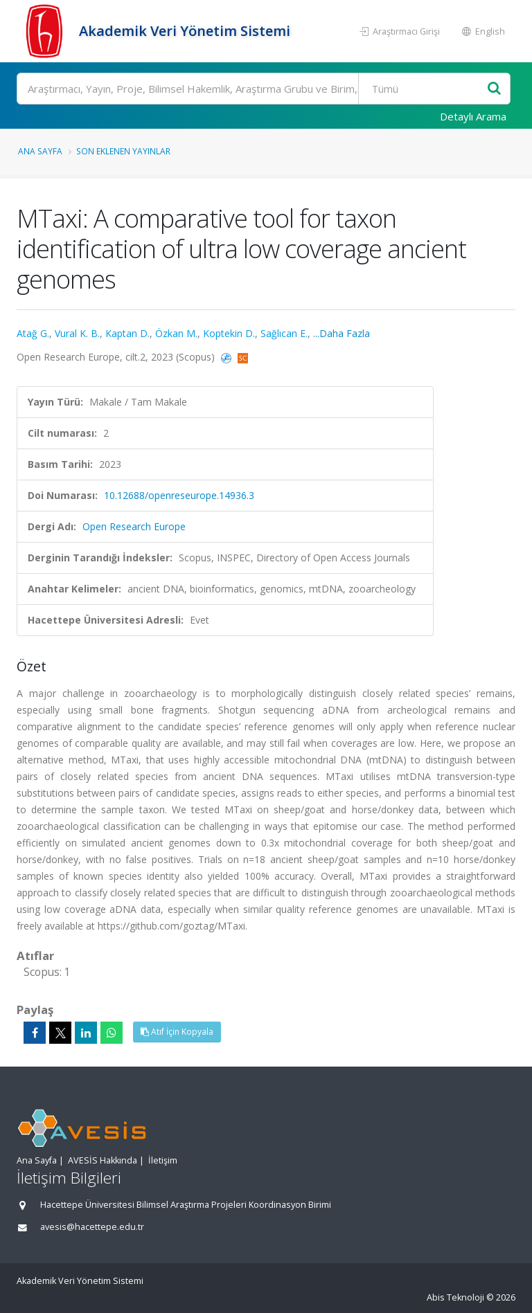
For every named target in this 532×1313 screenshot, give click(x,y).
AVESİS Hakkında (102, 1160)
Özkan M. (176, 333)
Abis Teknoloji (455, 1297)
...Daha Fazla (341, 333)
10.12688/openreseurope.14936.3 (179, 495)
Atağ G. (33, 333)
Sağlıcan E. (284, 333)
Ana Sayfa (40, 150)
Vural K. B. (77, 333)
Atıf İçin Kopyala (177, 1032)
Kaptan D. (127, 333)
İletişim (162, 1160)
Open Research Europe (134, 526)
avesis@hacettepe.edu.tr (92, 1227)
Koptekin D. (229, 333)
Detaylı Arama (473, 116)
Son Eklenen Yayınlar (123, 150)
